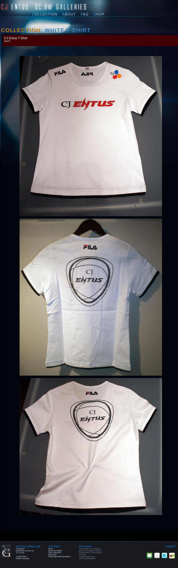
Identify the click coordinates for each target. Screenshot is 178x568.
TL (17, 553)
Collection (20, 30)
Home (50, 549)
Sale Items (52, 555)
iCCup (21, 553)
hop (99, 14)
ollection (44, 14)
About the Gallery (55, 551)
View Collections (54, 553)
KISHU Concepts (22, 558)
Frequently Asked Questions (59, 557)
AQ (85, 14)
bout (69, 14)
